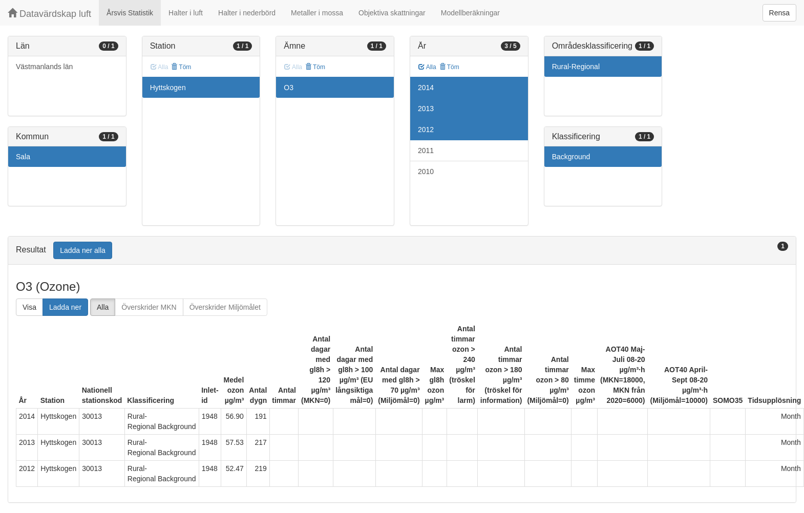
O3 (288, 87)
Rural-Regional (576, 66)
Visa (29, 307)
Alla (427, 67)
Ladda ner (65, 307)
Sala (23, 157)
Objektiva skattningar (392, 13)
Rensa (779, 13)
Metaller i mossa (317, 13)
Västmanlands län (44, 66)
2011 (426, 150)
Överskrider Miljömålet (225, 307)
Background (571, 157)
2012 (426, 129)
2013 (426, 108)
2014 (426, 87)
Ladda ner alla (82, 250)
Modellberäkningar (470, 13)
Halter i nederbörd (247, 13)
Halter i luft (185, 13)
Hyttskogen (168, 87)
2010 (426, 171)
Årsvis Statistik (130, 13)
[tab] (402, 251)
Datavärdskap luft (49, 13)
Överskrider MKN (148, 307)
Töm (181, 67)
